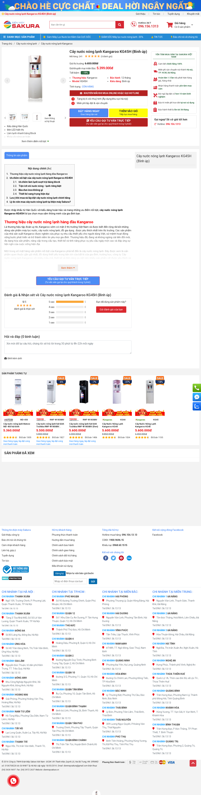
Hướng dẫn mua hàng (63, 540)
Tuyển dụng (174, 14)
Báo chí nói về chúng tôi (184, 37)
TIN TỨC (157, 37)
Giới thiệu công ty (10, 534)
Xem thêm (68, 267)
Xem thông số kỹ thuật (50, 118)
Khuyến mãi (193, 14)
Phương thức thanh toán (65, 534)
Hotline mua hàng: (119, 534)
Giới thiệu (140, 14)
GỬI (93, 581)
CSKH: (113, 540)
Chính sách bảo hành (63, 545)
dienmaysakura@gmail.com (76, 766)
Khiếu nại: (114, 545)
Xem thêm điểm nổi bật (34, 141)
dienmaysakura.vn (51, 770)
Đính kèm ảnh (13, 358)
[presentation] (7, 81)
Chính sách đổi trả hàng (64, 555)
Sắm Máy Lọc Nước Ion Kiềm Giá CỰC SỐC (69, 37)
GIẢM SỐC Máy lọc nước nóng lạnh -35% (121, 37)
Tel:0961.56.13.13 (10, 608)
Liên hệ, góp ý (9, 550)
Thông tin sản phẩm (16, 155)
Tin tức (156, 14)
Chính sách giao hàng (63, 550)
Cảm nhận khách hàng (13, 545)
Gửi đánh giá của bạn (111, 309)
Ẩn (49, 168)
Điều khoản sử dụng (62, 566)
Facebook (157, 534)
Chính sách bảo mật (62, 560)
